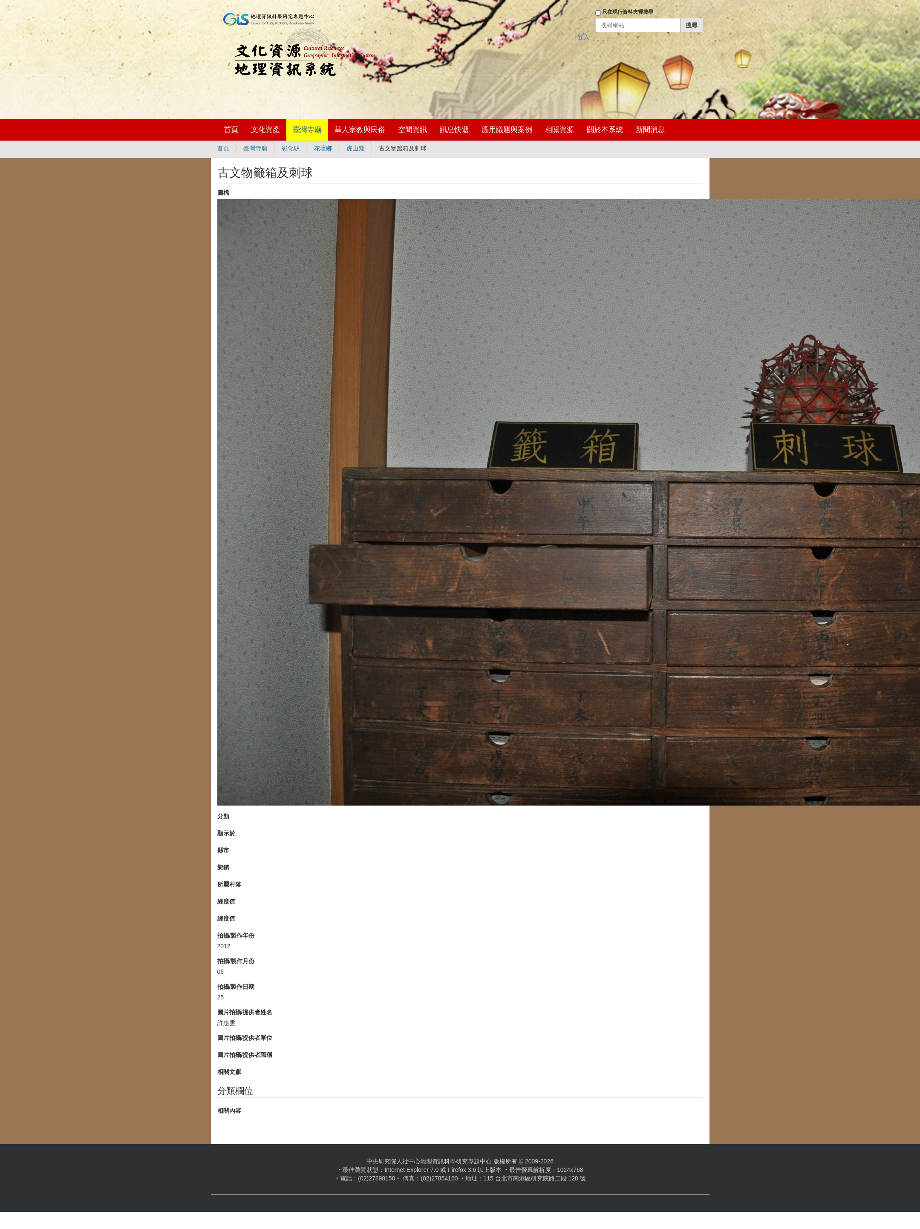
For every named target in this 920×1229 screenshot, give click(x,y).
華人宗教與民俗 (360, 130)
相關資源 (559, 130)
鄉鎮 (223, 867)
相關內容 (229, 1110)
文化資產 (265, 130)
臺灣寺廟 (307, 130)
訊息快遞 (454, 130)
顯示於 (226, 833)
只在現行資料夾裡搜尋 (627, 12)
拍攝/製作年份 (236, 935)
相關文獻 (229, 1071)
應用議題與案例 (507, 130)
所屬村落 (229, 884)
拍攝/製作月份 (236, 961)
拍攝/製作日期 (236, 986)
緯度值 (226, 918)
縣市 (223, 850)
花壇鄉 (323, 148)
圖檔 (223, 192)
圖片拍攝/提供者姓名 (245, 1012)
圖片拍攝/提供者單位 (245, 1037)
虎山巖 (355, 148)
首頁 (231, 130)
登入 (583, 37)
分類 (223, 816)
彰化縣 (291, 148)
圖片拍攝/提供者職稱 (245, 1054)
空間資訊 (412, 130)
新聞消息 (650, 130)
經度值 (226, 901)
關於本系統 (605, 130)
